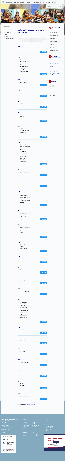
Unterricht (16, 2)
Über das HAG (9, 2)
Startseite (52, 47)
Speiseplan (25, 432)
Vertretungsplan (54, 50)
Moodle (24, 435)
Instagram (52, 38)
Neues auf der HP (53, 41)
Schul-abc (52, 43)
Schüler (6, 36)
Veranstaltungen (46, 2)
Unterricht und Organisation (26, 426)
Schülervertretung (9, 38)
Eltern (5, 30)
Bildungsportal (53, 33)
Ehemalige (6, 29)
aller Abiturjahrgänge (30, 404)
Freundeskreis (7, 32)
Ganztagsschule (37, 2)
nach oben (43, 51)
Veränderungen (34, 434)
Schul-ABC (33, 431)
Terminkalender (53, 49)
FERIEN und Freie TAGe (54, 36)
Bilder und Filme (53, 32)
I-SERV (51, 40)
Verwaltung (7, 40)
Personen (29, 2)
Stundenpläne (34, 437)
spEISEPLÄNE (52, 46)
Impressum (52, 420)
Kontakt (54, 2)
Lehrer (5, 34)
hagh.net (3, 432)
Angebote (22, 2)
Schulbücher (53, 44)
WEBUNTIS (52, 52)
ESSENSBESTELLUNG (54, 35)
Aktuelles (52, 30)
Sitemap (24, 437)
